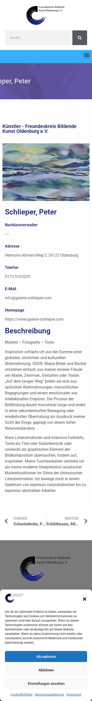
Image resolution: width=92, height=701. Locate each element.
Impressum (73, 694)
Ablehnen (46, 670)
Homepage (14, 310)
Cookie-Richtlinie (21, 694)
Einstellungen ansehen (46, 683)
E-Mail (10, 289)
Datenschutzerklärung (49, 694)
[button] (84, 599)
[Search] (79, 37)
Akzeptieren (46, 656)
